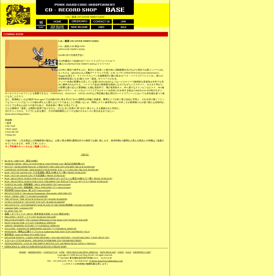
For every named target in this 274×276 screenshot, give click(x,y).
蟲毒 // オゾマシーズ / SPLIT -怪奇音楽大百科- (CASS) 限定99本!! (37, 214)
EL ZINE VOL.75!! (14, 211)
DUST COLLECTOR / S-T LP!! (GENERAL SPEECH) (30, 222)
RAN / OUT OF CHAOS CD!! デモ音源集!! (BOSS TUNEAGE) (35, 175)
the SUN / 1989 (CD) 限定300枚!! (21, 160)
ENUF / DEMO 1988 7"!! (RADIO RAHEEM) (26, 196)
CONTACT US (50, 252)
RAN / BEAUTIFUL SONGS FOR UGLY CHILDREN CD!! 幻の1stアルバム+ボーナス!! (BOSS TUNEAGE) (56, 181)
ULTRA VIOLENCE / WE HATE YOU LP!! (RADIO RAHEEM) (35, 202)
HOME (22, 252)
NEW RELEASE (108, 252)
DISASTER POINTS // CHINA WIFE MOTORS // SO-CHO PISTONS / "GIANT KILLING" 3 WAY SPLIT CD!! (57, 237)
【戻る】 (84, 154)
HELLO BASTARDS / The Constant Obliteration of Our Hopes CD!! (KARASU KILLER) (46, 220)
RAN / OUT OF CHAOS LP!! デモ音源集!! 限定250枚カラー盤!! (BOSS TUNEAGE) (45, 172)
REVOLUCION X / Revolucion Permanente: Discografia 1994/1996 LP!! (38, 193)
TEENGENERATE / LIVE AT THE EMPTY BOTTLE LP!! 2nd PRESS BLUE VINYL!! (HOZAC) (50, 243)
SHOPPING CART (141, 252)
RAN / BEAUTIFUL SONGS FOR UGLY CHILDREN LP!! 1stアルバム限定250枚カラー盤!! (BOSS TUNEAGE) (58, 178)
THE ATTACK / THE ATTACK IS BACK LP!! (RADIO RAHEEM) (36, 199)
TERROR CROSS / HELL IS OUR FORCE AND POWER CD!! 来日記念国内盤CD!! (45, 163)
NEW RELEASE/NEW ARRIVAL (82, 252)
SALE (128, 252)
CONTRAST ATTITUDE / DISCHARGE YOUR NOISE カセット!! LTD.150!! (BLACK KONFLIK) (52, 169)
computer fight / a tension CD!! (19, 208)
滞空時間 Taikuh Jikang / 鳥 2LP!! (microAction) (28, 190)
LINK (62, 252)
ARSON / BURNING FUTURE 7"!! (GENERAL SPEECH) (32, 225)
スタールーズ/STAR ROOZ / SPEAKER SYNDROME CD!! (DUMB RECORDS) (43, 240)
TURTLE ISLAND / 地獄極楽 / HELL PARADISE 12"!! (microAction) (38, 187)
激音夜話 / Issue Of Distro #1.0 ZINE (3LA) (25, 234)
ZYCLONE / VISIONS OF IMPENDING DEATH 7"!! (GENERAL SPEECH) (40, 228)
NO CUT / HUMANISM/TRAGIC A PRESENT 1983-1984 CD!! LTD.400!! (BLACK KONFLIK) (50, 166)
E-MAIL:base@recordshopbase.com (106, 261)
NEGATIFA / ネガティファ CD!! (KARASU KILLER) (30, 217)
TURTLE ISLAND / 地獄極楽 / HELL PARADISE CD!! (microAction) (38, 184)
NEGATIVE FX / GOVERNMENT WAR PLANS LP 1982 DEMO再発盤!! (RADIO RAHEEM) (49, 205)
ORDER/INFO (34, 252)
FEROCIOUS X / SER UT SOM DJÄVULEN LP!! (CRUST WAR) (35, 246)
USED (121, 252)
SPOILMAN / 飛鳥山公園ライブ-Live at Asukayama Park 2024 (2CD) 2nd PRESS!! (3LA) (47, 231)
